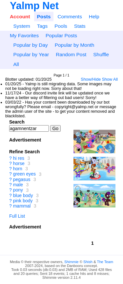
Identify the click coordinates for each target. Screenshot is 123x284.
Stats (80, 26)
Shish (87, 262)
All (16, 64)
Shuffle (101, 54)
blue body (23, 195)
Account (20, 16)
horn (17, 168)
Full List (17, 216)
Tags (42, 26)
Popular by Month (74, 45)
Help (94, 16)
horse (19, 163)
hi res (18, 158)
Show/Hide (91, 79)
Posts (44, 16)
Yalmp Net (34, 5)
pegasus (22, 179)
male (18, 184)
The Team (105, 262)
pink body (23, 200)
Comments (69, 16)
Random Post (71, 54)
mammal (22, 206)
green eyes (24, 174)
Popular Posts (61, 35)
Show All (110, 79)
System (21, 26)
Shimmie (71, 262)
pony (18, 190)
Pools (60, 26)
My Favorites (24, 35)
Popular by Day (30, 45)
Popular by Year (31, 54)
